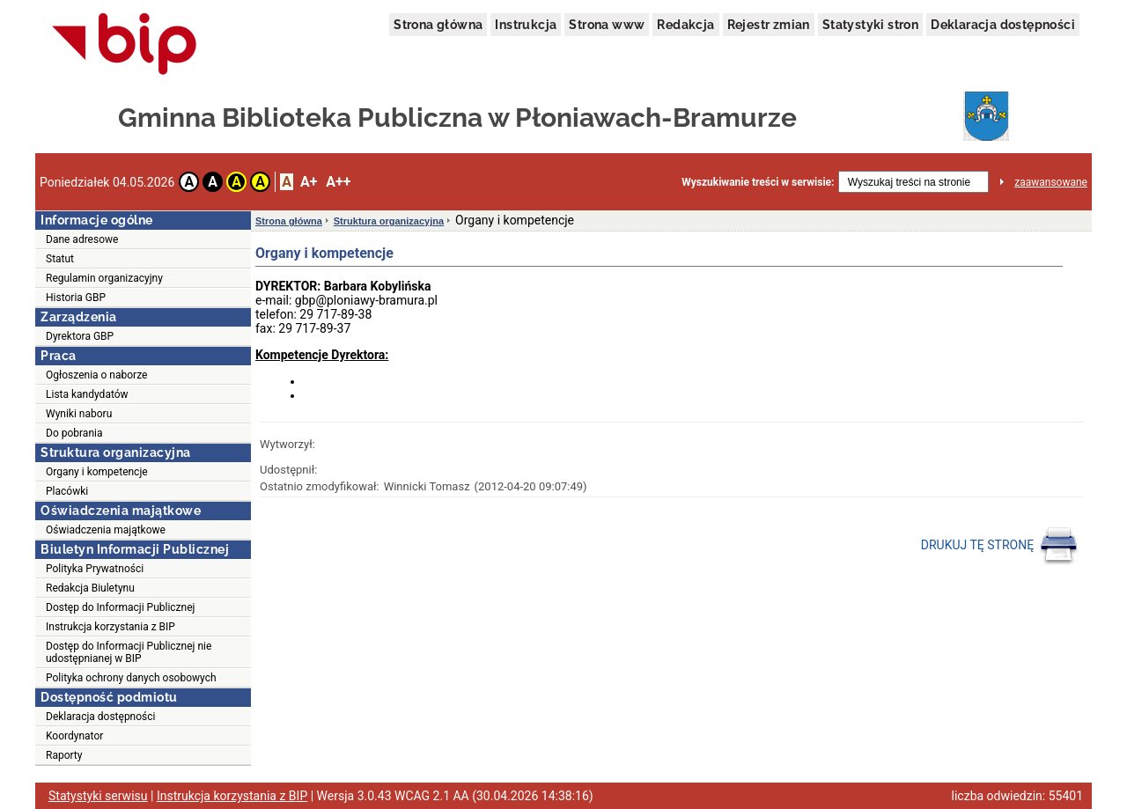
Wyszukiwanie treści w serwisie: (757, 182)
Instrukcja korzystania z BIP (110, 627)
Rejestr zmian (768, 25)
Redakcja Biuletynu (90, 588)
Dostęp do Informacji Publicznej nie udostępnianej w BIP (128, 652)
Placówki (67, 491)
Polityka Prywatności (95, 569)
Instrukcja (525, 25)
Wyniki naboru (79, 414)
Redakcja (685, 25)
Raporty (64, 755)
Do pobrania (74, 433)
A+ (308, 181)
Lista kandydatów (87, 394)
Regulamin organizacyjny (104, 278)
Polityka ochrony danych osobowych (131, 678)
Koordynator (74, 736)
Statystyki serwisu (98, 796)
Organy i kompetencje (97, 472)
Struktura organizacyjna (389, 221)
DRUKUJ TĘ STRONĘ (1000, 545)
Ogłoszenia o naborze (96, 375)
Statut (60, 259)
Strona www (607, 25)
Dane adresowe (82, 239)
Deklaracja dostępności (1003, 25)
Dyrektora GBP (80, 336)
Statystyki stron (870, 25)
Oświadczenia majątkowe (106, 530)
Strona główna (438, 25)
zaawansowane (1050, 182)
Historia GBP (76, 297)
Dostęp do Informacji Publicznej (120, 607)
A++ (338, 181)
